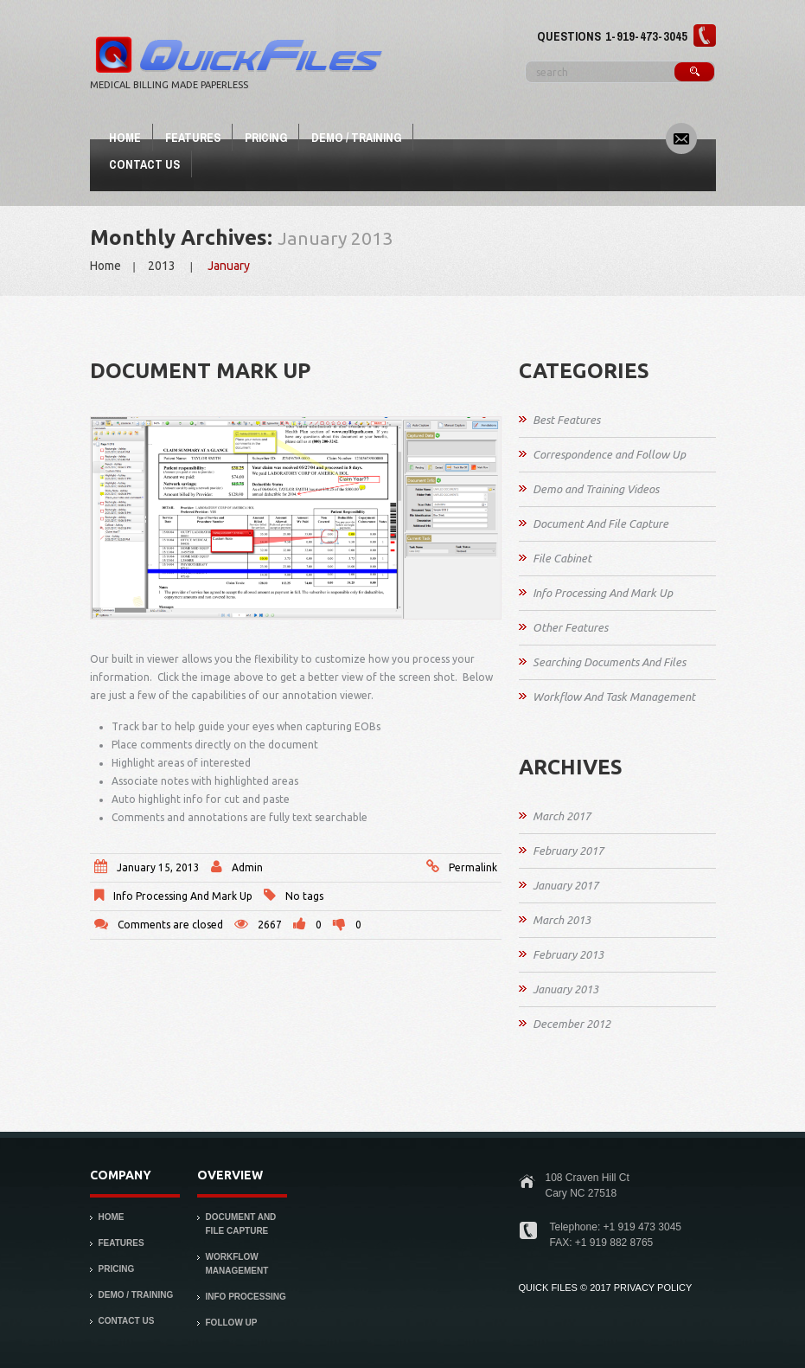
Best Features (566, 420)
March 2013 (562, 920)
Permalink (473, 867)
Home (125, 137)
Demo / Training (356, 137)
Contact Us (144, 164)
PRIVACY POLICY (653, 1287)
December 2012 (571, 1024)
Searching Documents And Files (609, 662)
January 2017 (565, 885)
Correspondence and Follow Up (609, 454)
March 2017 (562, 816)
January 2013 (565, 989)
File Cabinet (562, 558)
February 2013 (568, 954)
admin (247, 867)
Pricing (266, 137)
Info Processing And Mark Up (182, 896)
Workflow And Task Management (614, 696)
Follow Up (232, 1322)
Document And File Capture (600, 523)
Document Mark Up (200, 370)
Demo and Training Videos (596, 489)
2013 (162, 266)
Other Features (570, 627)
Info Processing (246, 1296)
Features (192, 137)
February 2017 (568, 851)
